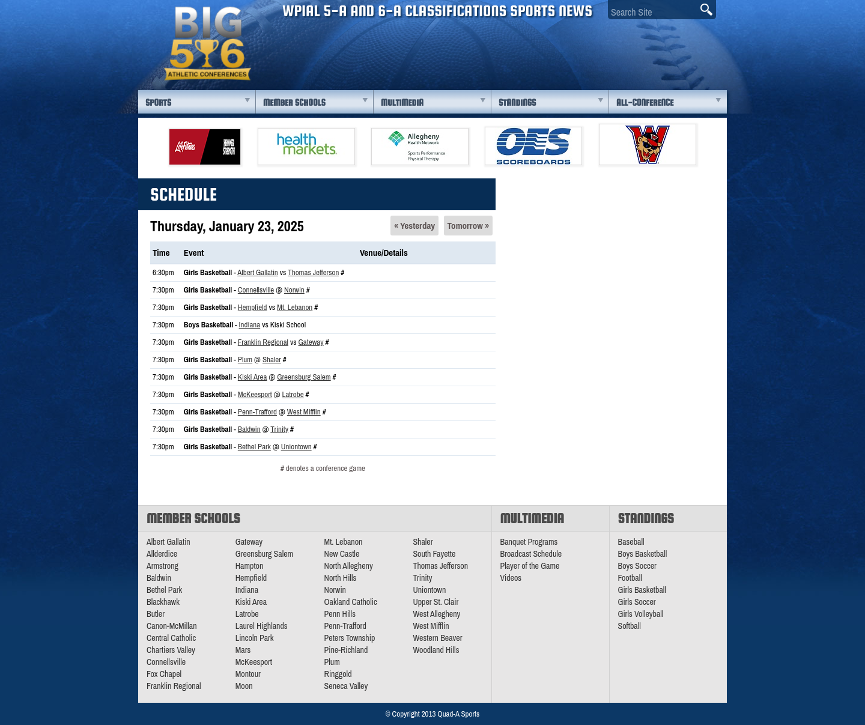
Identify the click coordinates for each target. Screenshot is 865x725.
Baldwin (249, 429)
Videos (511, 577)
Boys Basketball (642, 553)
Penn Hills (340, 613)
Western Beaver (437, 637)
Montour (248, 674)
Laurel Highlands (261, 625)
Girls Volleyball (641, 613)
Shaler (272, 359)
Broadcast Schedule (531, 553)
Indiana (250, 325)
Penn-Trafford (257, 412)
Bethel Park (254, 446)
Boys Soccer (637, 565)
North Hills (340, 577)
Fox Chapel (164, 674)
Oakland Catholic (350, 601)
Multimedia (402, 102)
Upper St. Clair (435, 601)
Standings (517, 102)
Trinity (279, 429)
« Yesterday (414, 225)
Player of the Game (530, 565)
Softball (629, 625)
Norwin (294, 290)
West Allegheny (436, 613)
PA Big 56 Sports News (207, 43)
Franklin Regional (263, 342)
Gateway (311, 342)
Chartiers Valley (171, 650)
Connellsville (256, 290)
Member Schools (294, 102)
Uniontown (296, 446)
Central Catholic (171, 637)
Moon (244, 686)
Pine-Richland (346, 650)
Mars (243, 650)
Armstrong (162, 565)
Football (630, 577)
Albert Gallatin (257, 272)
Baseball (631, 541)
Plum (245, 359)
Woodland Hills (436, 650)
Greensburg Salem (303, 377)
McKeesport (255, 394)
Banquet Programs (529, 541)
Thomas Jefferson (313, 272)
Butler (156, 613)
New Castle (342, 553)
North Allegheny (348, 565)
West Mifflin (304, 412)
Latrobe (292, 394)
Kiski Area (252, 377)
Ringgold (338, 674)
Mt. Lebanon (294, 307)
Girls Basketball (642, 589)
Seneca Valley (346, 686)
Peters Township (349, 637)
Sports (158, 102)
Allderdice (162, 553)
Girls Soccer (637, 601)
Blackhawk (163, 601)
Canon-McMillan (172, 625)
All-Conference (644, 102)
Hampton (249, 565)
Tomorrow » (469, 225)
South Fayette (434, 553)
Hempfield (252, 307)
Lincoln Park (254, 637)
